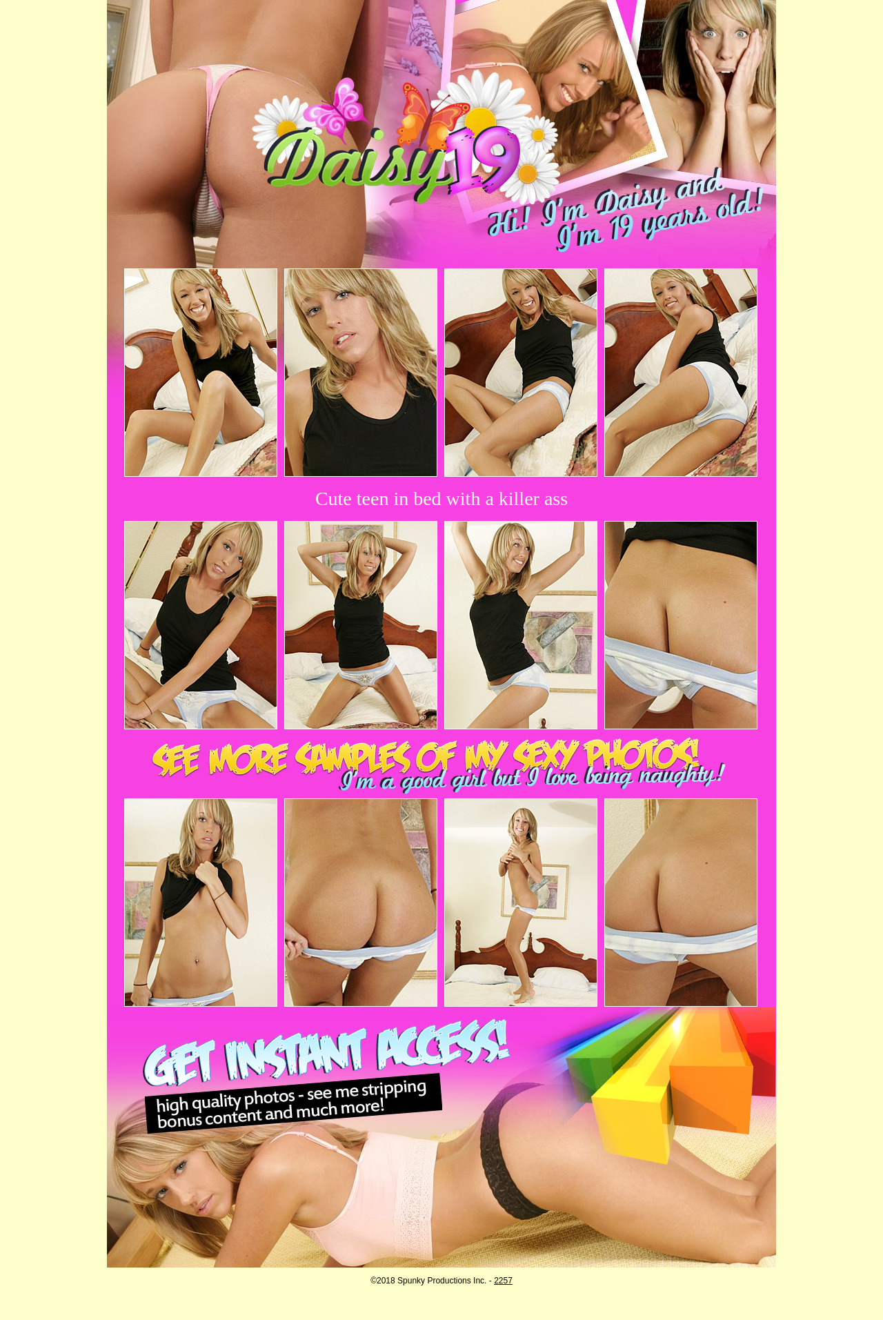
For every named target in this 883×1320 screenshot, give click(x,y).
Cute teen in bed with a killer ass (441, 498)
